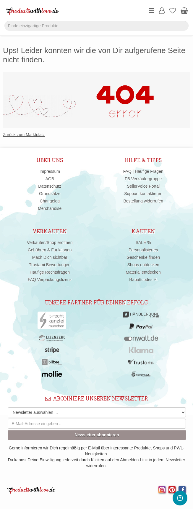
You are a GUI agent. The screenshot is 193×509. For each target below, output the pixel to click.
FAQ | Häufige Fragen (143, 171)
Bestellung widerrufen (143, 201)
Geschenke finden (143, 257)
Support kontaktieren (143, 193)
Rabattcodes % (143, 279)
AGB (49, 178)
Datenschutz (49, 186)
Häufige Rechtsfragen (50, 272)
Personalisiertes (143, 250)
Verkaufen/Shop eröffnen (50, 242)
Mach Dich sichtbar (49, 257)
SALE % (143, 242)
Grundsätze (49, 193)
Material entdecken (143, 272)
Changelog (50, 201)
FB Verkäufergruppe (143, 178)
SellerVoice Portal (143, 186)
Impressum (50, 171)
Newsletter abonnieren (96, 435)
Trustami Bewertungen (49, 264)
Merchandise (49, 208)
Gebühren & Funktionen (50, 250)
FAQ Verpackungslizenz (50, 279)
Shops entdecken (143, 264)
